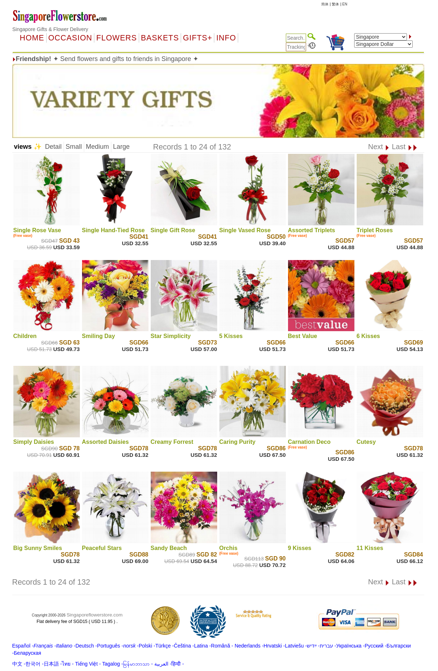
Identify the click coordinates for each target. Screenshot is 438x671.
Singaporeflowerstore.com (94, 615)
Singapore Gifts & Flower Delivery (50, 29)
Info (226, 38)
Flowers (116, 38)
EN (344, 4)
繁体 (335, 4)
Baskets (160, 38)
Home (32, 38)
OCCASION (70, 38)
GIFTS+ (197, 38)
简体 (324, 4)
